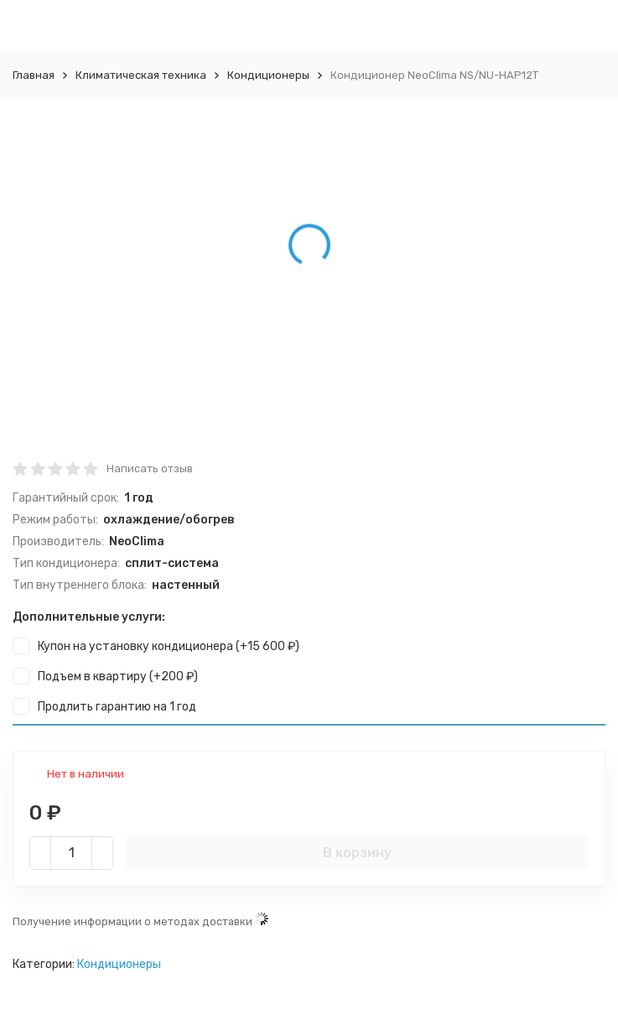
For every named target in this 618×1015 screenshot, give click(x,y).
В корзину (357, 853)
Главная (34, 75)
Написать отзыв (149, 468)
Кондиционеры (268, 75)
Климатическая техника (140, 75)
